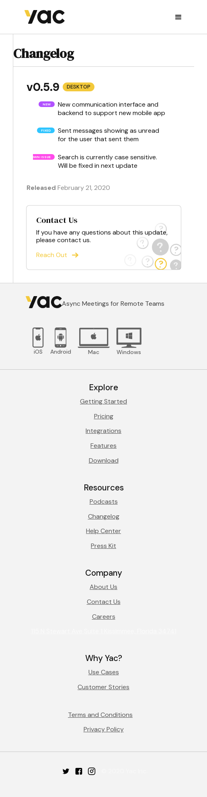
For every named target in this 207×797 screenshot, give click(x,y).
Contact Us (104, 601)
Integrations (103, 430)
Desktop (78, 86)
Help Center (103, 531)
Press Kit (103, 546)
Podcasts (104, 501)
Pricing (103, 416)
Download (104, 460)
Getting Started (103, 401)
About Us (103, 587)
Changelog (103, 516)
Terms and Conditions (100, 715)
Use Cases (103, 672)
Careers (103, 616)
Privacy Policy (104, 729)
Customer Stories (103, 687)
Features (103, 445)
